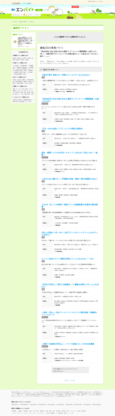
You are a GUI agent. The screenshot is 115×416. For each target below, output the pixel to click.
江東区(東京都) (69, 404)
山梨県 (27, 59)
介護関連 (14, 411)
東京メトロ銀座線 (28, 70)
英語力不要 (15, 101)
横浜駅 (25, 81)
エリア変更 (46, 10)
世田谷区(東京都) (96, 404)
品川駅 (29, 81)
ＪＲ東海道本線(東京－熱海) (19, 74)
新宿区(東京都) (42, 404)
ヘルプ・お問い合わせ (91, 6)
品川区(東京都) (60, 404)
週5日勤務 (21, 101)
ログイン (82, 6)
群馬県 (17, 59)
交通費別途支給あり (27, 99)
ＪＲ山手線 (15, 65)
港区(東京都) (15, 404)
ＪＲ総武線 (15, 72)
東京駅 (14, 79)
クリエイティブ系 (21, 90)
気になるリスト (19, 15)
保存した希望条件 (35, 15)
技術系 (17, 92)
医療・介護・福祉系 (25, 92)
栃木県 (22, 59)
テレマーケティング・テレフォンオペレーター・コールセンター (29, 413)
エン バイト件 (26, 3)
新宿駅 (23, 79)
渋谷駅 (18, 79)
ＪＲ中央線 (29, 72)
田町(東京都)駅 (18, 81)
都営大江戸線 (22, 72)
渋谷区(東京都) (51, 404)
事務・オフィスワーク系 (18, 88)
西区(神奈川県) (78, 404)
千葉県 (29, 58)
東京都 (14, 58)
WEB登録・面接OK (17, 99)
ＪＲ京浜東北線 (23, 65)
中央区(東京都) (33, 404)
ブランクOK (28, 101)
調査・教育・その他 (29, 94)
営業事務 (25, 411)
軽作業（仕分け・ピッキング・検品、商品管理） (74, 411)
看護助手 (42, 411)
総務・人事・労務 (33, 411)
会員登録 (75, 6)
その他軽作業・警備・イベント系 (64, 413)
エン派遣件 (16, 3)
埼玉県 (24, 58)
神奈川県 (19, 58)
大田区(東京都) (87, 404)
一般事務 (19, 411)
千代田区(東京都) (23, 404)
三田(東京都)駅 (19, 83)
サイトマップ (101, 6)
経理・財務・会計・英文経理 (53, 411)
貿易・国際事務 (51, 413)
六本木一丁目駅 (28, 83)
